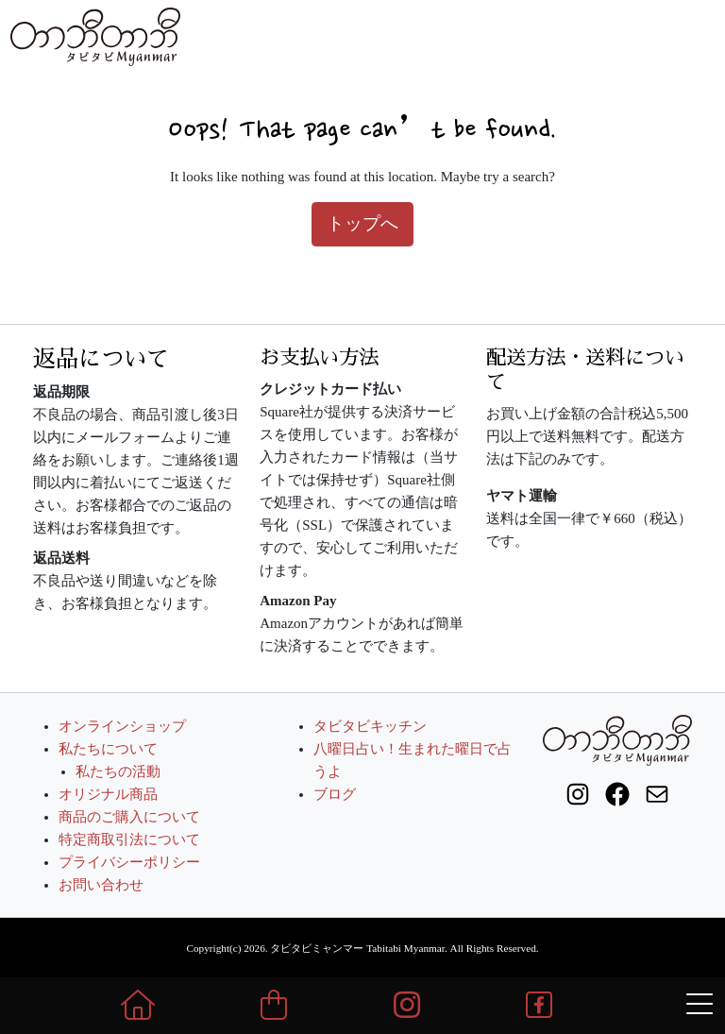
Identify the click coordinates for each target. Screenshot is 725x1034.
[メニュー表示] (699, 1005)
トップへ (362, 223)
